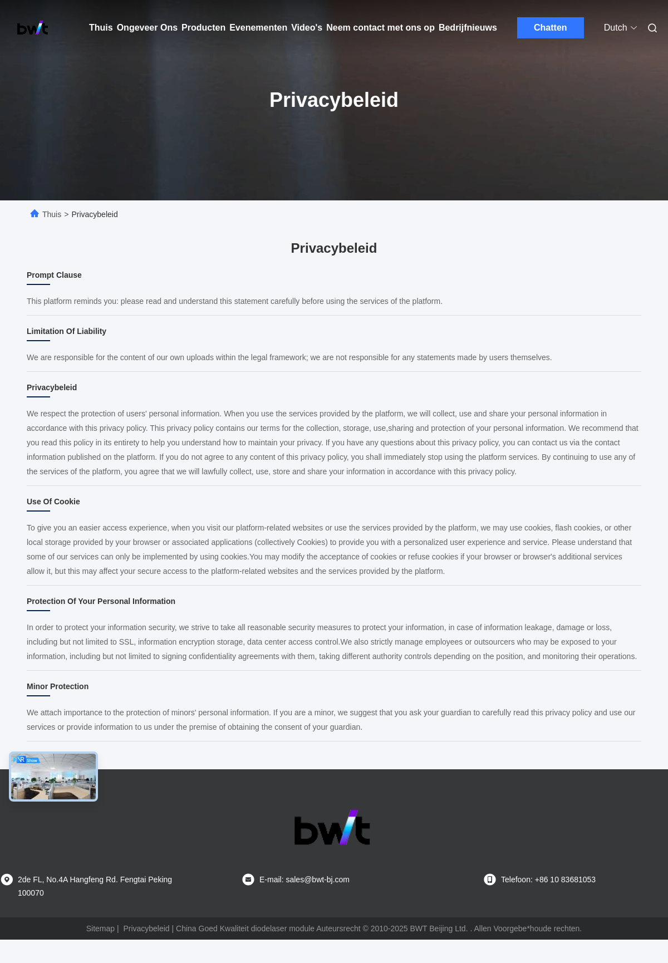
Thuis (101, 27)
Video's (306, 27)
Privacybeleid (146, 928)
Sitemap (100, 928)
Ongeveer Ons (147, 27)
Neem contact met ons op (380, 27)
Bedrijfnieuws (468, 27)
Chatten (550, 27)
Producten (203, 27)
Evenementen (258, 27)
